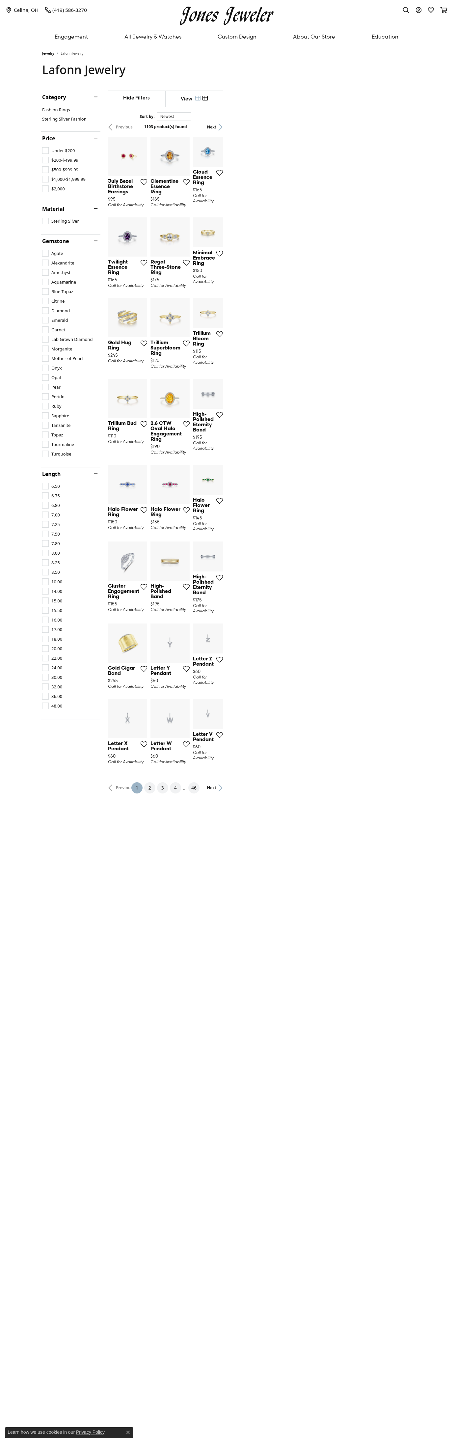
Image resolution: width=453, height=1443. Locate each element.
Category (54, 97)
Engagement (71, 36)
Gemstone (55, 241)
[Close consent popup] (128, 1432)
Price (48, 138)
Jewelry (48, 53)
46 (287, 1193)
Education (385, 36)
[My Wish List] (431, 9)
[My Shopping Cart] (443, 9)
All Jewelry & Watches (152, 36)
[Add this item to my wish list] (203, 241)
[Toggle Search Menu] (406, 9)
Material (53, 208)
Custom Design (237, 36)
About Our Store (314, 36)
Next (399, 127)
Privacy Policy (90, 1432)
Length (51, 474)
